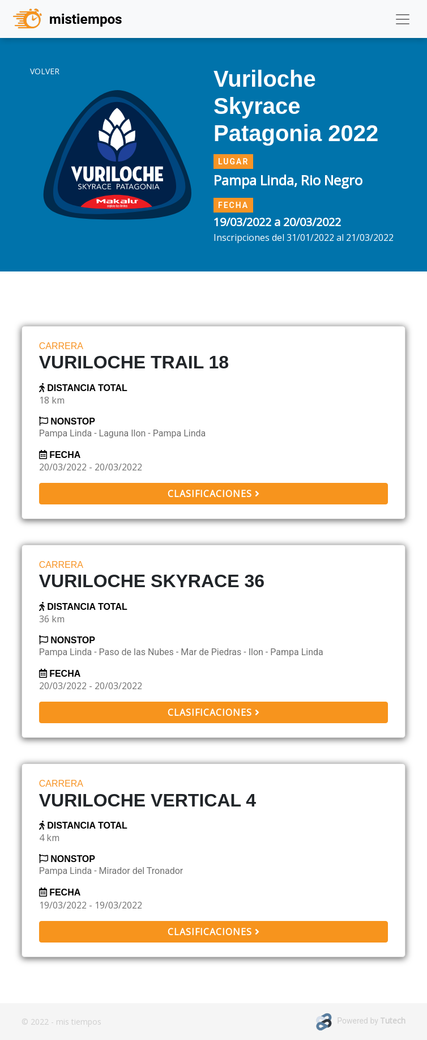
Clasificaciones (213, 493)
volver (44, 71)
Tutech (392, 1020)
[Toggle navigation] (402, 19)
